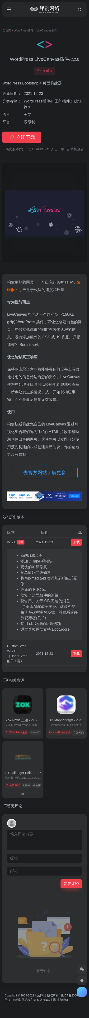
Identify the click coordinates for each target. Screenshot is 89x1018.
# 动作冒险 (39, 785)
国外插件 (62, 101)
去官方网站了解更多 (44, 472)
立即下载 (21, 137)
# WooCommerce (40, 732)
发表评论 (71, 884)
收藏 (44, 71)
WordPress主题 (16, 732)
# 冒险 (26, 785)
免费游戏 (13, 785)
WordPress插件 (23, 30)
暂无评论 (14, 806)
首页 (8, 30)
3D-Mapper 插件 (66, 720)
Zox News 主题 (23, 720)
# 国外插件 (80, 732)
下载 (76, 542)
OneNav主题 (48, 999)
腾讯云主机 (29, 999)
